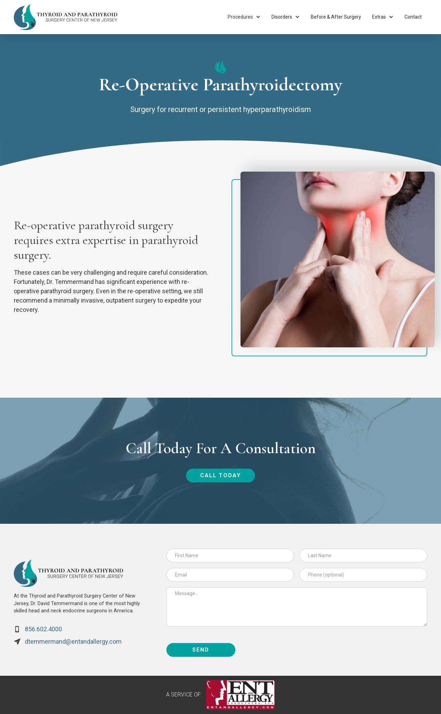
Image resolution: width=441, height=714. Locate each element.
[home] (65, 17)
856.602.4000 (43, 629)
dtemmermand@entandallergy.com (73, 641)
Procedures (240, 17)
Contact (413, 17)
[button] (244, 17)
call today (220, 475)
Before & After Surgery (336, 17)
